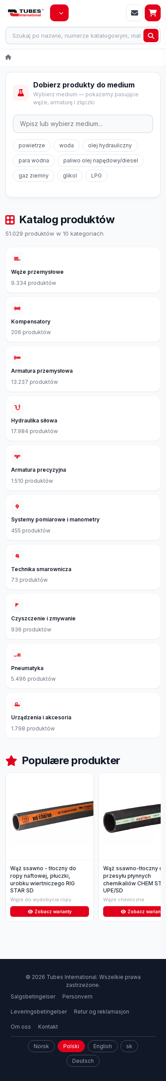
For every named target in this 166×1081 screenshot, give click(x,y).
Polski (71, 1060)
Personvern (77, 1011)
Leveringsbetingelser (39, 1026)
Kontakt (48, 1041)
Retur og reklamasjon (101, 1026)
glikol (70, 175)
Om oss (21, 1041)
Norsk (41, 1060)
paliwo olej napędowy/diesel (100, 160)
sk (129, 1060)
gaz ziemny (34, 175)
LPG (96, 175)
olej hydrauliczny (110, 145)
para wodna (34, 160)
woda (66, 145)
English (102, 1060)
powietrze (32, 145)
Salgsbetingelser (33, 1011)
